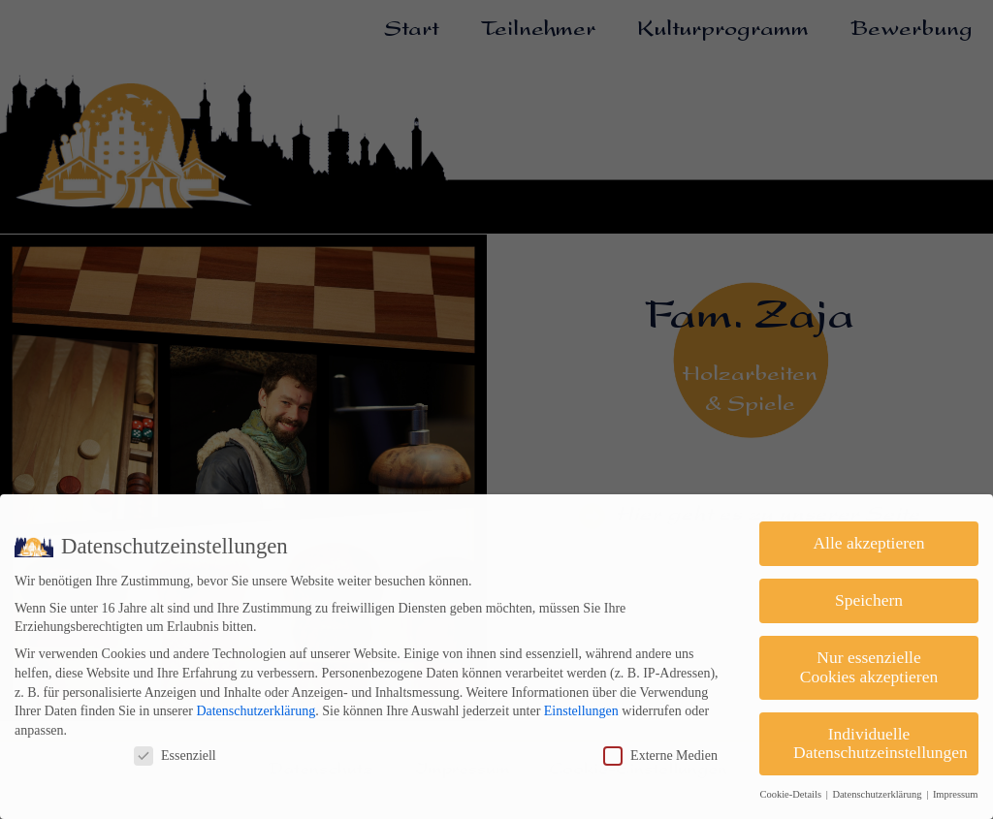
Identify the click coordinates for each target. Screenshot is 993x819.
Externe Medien (660, 755)
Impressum (955, 794)
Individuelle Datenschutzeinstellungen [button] (880, 743)
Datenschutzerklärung (255, 711)
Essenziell (175, 755)
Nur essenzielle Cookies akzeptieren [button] (869, 666)
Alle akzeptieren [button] (868, 542)
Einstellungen (581, 711)
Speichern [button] (869, 600)
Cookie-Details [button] (791, 794)
